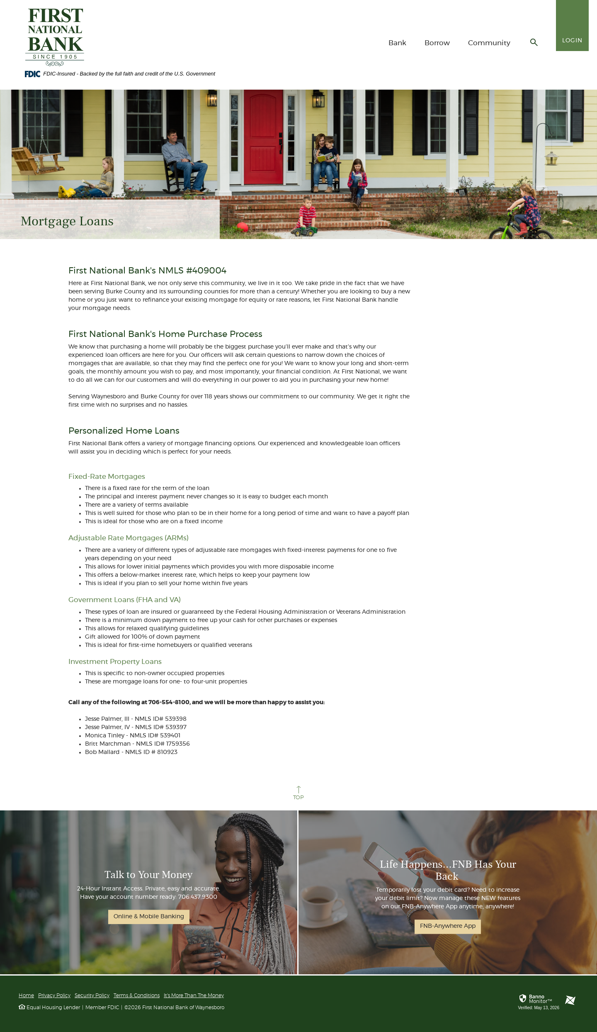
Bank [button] (397, 42)
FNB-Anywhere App (448, 927)
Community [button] (489, 42)
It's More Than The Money (194, 995)
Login (572, 41)
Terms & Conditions (137, 995)
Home (26, 995)
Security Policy (92, 995)
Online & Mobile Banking (149, 916)
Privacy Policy (54, 995)
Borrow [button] (437, 42)
